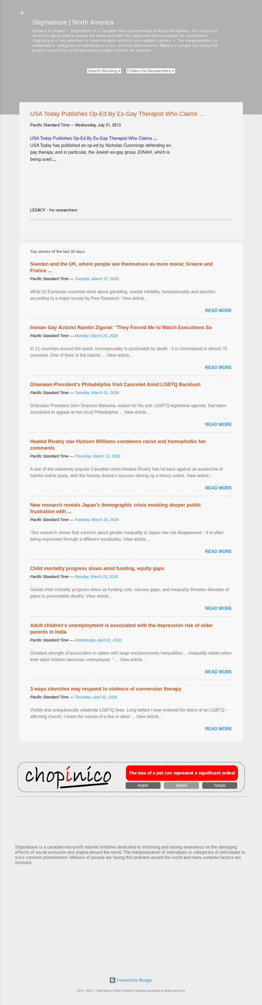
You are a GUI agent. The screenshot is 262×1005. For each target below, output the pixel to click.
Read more (218, 310)
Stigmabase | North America (73, 22)
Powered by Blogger (131, 980)
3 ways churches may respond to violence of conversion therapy (105, 689)
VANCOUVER (131, 819)
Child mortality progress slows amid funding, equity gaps (97, 568)
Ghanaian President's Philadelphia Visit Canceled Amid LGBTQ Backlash (115, 384)
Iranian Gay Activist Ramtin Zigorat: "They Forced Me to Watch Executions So (121, 327)
